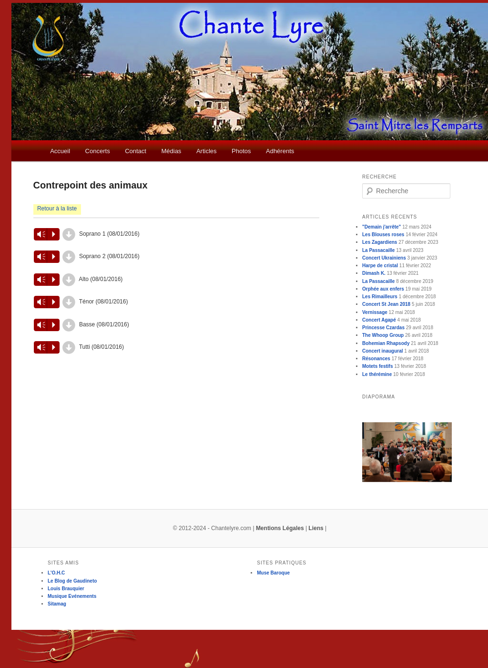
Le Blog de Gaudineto (72, 581)
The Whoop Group (383, 335)
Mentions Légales (280, 528)
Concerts (97, 151)
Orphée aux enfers (383, 289)
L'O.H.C (56, 572)
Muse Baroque (273, 572)
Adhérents (280, 151)
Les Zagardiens (379, 242)
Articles (206, 151)
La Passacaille (378, 250)
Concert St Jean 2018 (386, 304)
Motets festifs (377, 366)
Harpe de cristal (380, 265)
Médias (171, 151)
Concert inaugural (382, 351)
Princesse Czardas (383, 327)
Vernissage (374, 312)
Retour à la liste (57, 208)
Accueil (60, 151)
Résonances (376, 358)
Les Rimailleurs (379, 296)
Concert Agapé (379, 320)
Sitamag (57, 603)
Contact (135, 151)
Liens (315, 528)
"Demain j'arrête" (381, 227)
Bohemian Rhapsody (385, 343)
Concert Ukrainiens (384, 258)
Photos (241, 151)
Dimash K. (374, 273)
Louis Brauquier (66, 588)
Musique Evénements (72, 596)
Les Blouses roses (383, 234)
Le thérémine (377, 374)
